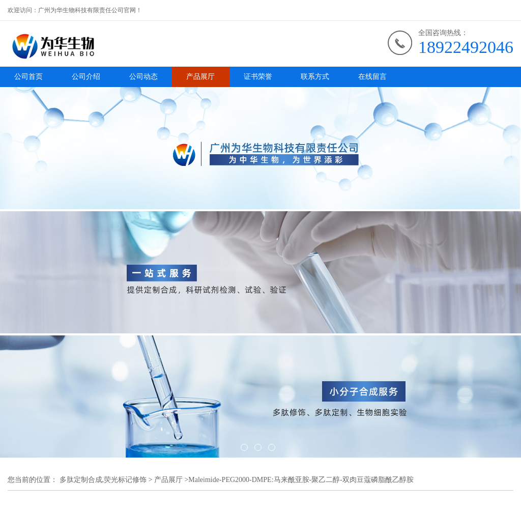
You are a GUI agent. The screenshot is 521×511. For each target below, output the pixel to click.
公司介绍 (86, 76)
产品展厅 (200, 76)
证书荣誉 (258, 76)
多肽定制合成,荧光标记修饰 (103, 480)
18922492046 (465, 47)
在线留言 (372, 76)
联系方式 (315, 76)
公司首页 (28, 76)
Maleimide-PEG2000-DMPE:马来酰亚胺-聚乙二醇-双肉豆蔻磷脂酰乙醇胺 (301, 480)
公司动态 (143, 76)
